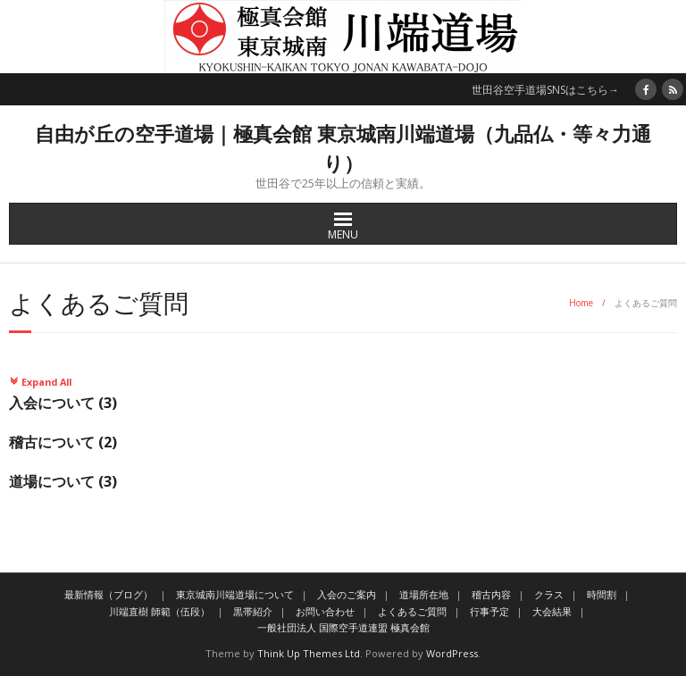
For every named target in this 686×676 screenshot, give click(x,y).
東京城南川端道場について (235, 594)
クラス (549, 594)
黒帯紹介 (252, 611)
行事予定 (489, 611)
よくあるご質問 (412, 611)
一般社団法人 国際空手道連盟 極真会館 (343, 627)
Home (581, 302)
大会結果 (552, 611)
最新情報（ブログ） (108, 594)
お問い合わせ (325, 611)
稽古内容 (491, 594)
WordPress (452, 653)
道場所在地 (423, 594)
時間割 (601, 594)
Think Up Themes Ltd (308, 653)
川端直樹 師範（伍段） (159, 611)
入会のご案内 (346, 594)
